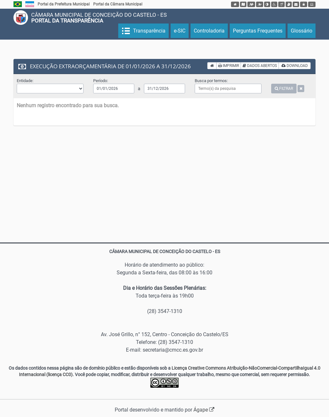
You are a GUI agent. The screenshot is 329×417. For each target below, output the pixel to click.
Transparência (148, 31)
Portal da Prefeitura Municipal (64, 4)
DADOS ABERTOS (260, 65)
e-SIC (179, 31)
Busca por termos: (211, 80)
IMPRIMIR (228, 65)
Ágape (203, 410)
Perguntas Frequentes (257, 31)
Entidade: (25, 80)
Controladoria (209, 31)
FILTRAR (284, 88)
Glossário (301, 31)
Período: (100, 80)
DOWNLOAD (294, 65)
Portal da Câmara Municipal (117, 4)
